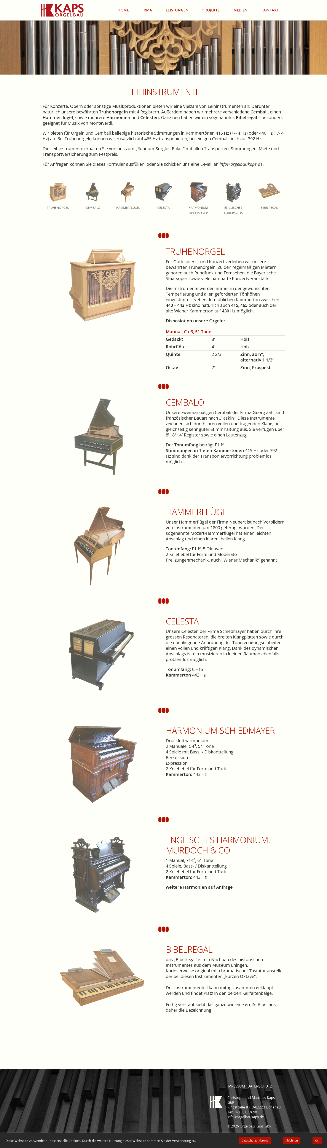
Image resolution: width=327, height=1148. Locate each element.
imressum (236, 1086)
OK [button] (317, 1140)
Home (123, 10)
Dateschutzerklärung (254, 1140)
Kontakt (270, 10)
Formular (116, 164)
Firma (147, 10)
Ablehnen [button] (292, 1140)
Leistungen (178, 10)
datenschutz (259, 1086)
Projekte (212, 10)
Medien (241, 10)
